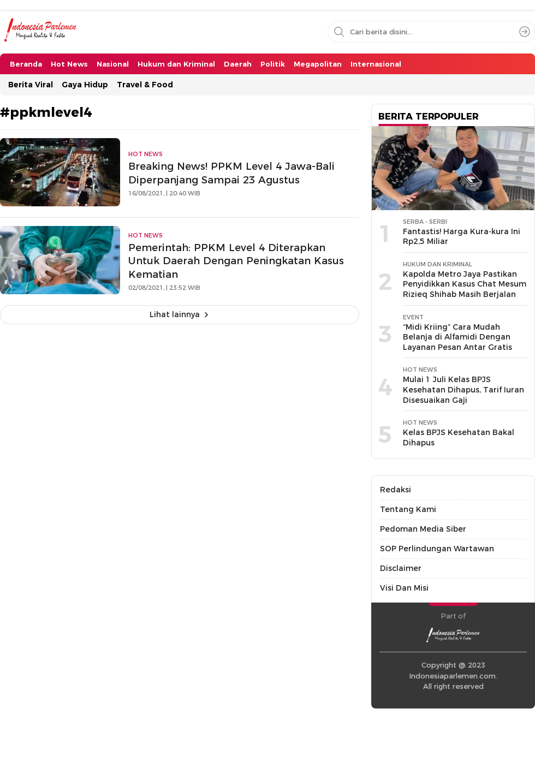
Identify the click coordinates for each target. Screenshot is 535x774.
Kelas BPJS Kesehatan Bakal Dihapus (458, 437)
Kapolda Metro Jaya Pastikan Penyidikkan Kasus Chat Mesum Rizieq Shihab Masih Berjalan (464, 284)
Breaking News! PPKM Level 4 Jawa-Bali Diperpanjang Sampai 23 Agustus (231, 173)
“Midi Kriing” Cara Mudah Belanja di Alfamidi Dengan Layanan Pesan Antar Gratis (457, 337)
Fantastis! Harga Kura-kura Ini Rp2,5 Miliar (461, 236)
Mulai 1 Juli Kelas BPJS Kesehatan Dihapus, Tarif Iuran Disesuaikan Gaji (463, 389)
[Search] (524, 31)
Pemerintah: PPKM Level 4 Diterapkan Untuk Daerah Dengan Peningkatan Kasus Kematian (236, 261)
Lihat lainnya (175, 314)
